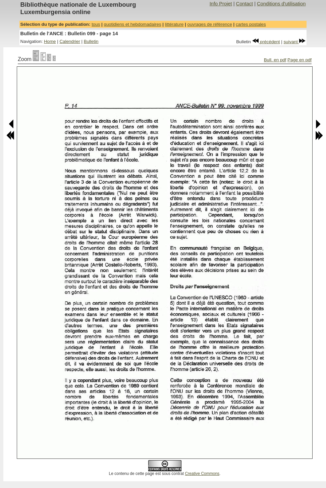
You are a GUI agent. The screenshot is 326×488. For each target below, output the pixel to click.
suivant (294, 41)
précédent (266, 41)
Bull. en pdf (275, 59)
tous (96, 24)
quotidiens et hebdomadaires (132, 24)
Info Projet (221, 3)
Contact (244, 3)
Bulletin (91, 41)
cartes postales (251, 24)
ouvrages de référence (209, 24)
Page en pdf (299, 59)
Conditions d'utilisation (281, 3)
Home (50, 41)
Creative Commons (202, 473)
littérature (174, 24)
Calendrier (69, 41)
